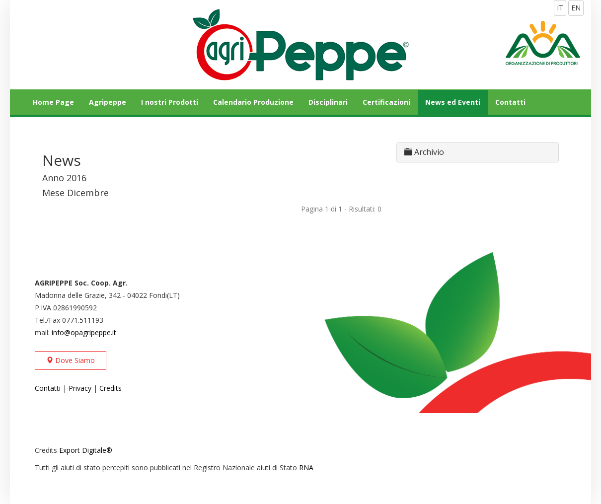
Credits (110, 388)
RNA (306, 467)
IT (560, 7)
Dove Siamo (70, 360)
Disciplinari (328, 102)
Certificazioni (386, 102)
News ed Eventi (452, 102)
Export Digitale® (85, 450)
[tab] (477, 152)
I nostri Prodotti (169, 102)
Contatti (510, 102)
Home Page (53, 102)
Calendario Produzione (253, 102)
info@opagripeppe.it (84, 332)
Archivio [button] (424, 151)
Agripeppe (107, 102)
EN (576, 7)
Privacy (80, 388)
